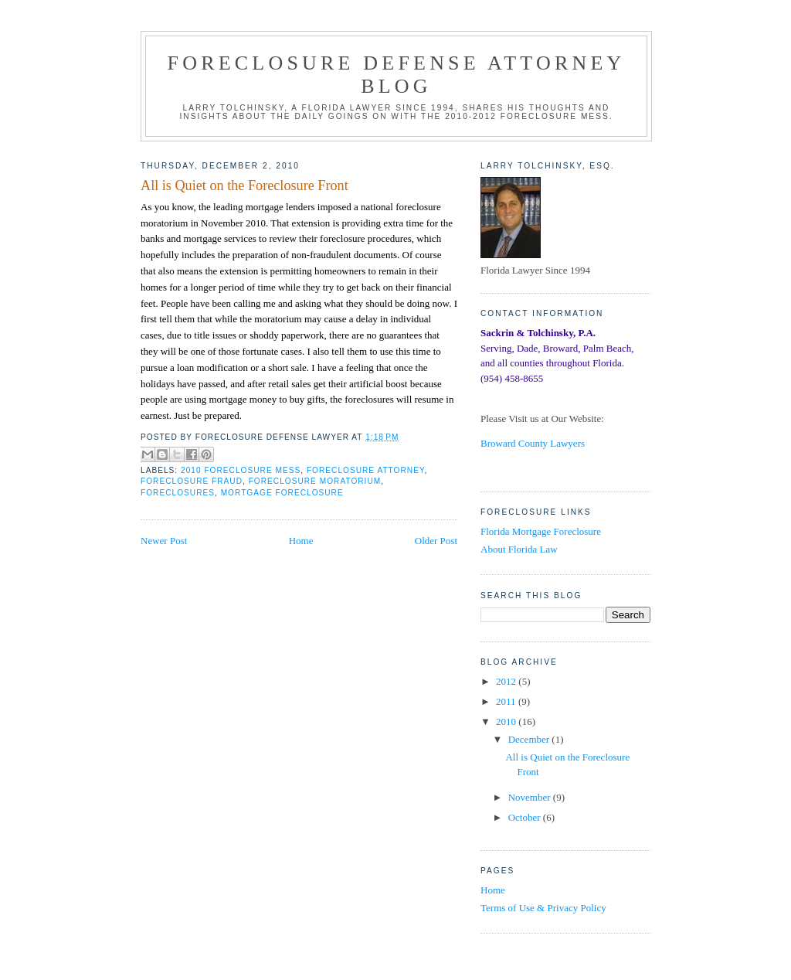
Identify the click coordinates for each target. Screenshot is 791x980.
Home (301, 540)
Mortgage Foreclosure (282, 492)
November (530, 797)
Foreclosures (178, 492)
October (525, 817)
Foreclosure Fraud (192, 481)
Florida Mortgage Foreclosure (540, 531)
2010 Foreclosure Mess (240, 470)
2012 (507, 681)
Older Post (436, 540)
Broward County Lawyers (532, 443)
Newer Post (164, 540)
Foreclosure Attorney (366, 470)
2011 (507, 701)
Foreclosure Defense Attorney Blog (397, 74)
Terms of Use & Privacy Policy (543, 908)
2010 (507, 721)
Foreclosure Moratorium (315, 481)
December (530, 739)
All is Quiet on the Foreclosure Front (244, 185)
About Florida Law (519, 549)
